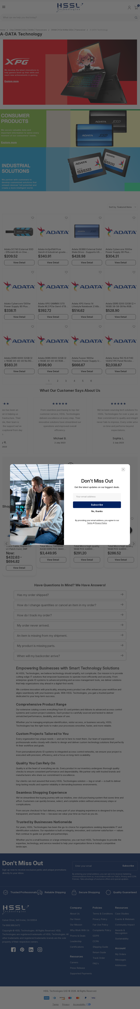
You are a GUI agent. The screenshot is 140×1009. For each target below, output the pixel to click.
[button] (123, 469)
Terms (90, 523)
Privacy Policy (101, 523)
